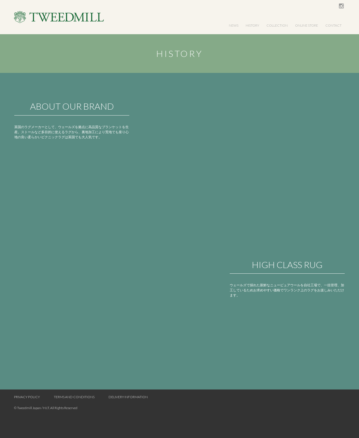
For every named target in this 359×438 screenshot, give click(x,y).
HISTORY (252, 25)
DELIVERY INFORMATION (128, 397)
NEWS (233, 25)
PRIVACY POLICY (27, 397)
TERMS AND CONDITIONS (74, 397)
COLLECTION (277, 25)
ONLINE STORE (306, 25)
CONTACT (333, 25)
